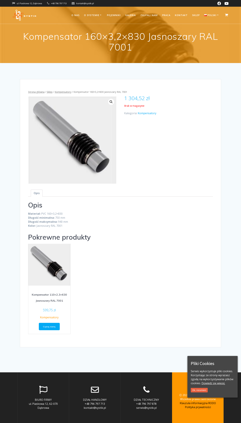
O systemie (91, 15)
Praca (166, 15)
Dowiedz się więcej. (213, 383)
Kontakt (181, 15)
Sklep (196, 15)
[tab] (37, 193)
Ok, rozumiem (199, 390)
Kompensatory (63, 91)
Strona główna (36, 91)
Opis (37, 193)
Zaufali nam (149, 15)
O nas (75, 15)
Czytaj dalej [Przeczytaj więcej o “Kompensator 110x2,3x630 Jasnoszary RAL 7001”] (49, 326)
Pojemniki (114, 15)
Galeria (130, 15)
